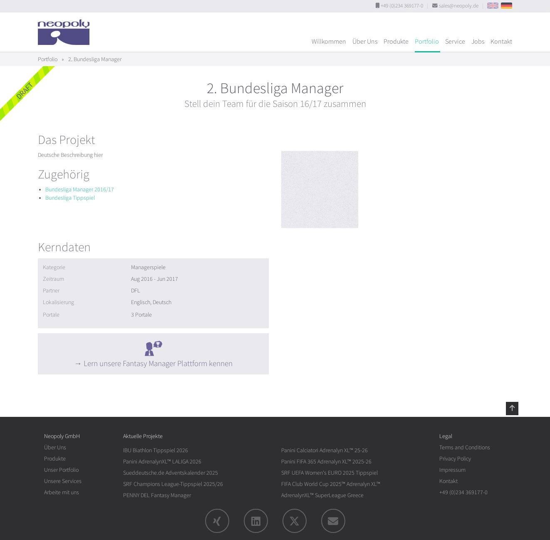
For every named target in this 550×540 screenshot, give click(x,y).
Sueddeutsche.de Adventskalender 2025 (170, 472)
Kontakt (501, 41)
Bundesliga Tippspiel (70, 197)
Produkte (396, 41)
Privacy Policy (455, 458)
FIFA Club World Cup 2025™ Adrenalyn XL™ (330, 484)
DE (506, 5)
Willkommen (329, 41)
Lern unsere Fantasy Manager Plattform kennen (158, 364)
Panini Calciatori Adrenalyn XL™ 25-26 (324, 450)
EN (492, 5)
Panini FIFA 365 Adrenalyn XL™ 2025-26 (326, 461)
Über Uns (364, 41)
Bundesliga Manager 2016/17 (79, 189)
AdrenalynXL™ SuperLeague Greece (322, 495)
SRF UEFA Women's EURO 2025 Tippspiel (329, 472)
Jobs (477, 41)
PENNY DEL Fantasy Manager (157, 495)
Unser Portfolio (61, 469)
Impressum (452, 469)
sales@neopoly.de (458, 5)
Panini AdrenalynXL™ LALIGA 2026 (162, 461)
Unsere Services (63, 481)
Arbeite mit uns (61, 492)
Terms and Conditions (464, 447)
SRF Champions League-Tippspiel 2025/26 (173, 484)
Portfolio (427, 41)
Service (455, 41)
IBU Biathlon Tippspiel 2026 (155, 450)
